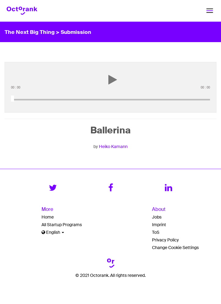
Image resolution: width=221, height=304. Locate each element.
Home (48, 217)
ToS (155, 232)
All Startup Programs (62, 224)
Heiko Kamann (113, 146)
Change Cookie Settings (175, 247)
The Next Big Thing (30, 31)
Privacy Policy (165, 240)
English (53, 232)
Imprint (159, 224)
